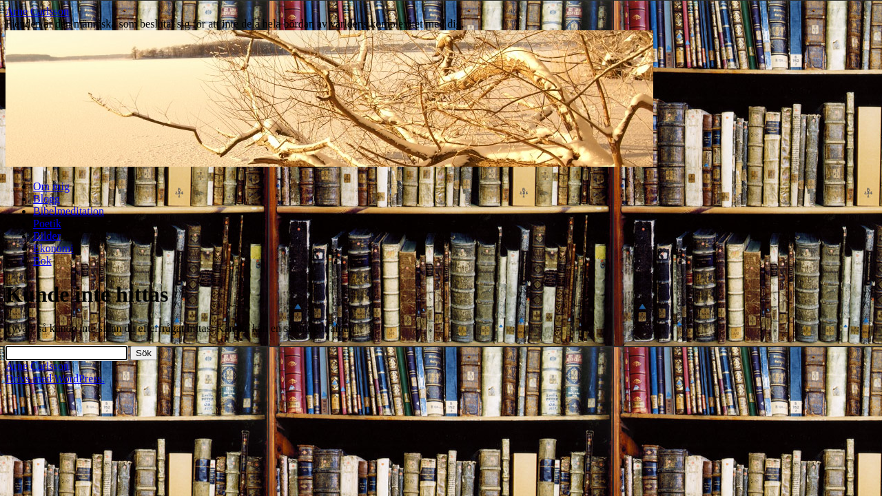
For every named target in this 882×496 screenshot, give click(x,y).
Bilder (47, 236)
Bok (42, 261)
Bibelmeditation (68, 211)
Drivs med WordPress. (55, 378)
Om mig (51, 186)
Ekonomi (53, 248)
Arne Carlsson (37, 11)
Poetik (47, 223)
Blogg (46, 199)
